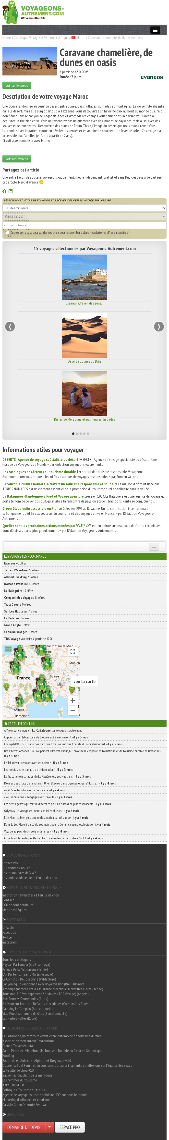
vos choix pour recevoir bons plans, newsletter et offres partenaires (67, 232)
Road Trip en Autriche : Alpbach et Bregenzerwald (36, 1060)
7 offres (20, 611)
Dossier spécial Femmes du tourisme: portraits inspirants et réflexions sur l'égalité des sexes (67, 1065)
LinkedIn (8, 927)
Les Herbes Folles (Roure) (19, 1018)
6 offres (17, 625)
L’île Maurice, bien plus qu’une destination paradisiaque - (46, 817)
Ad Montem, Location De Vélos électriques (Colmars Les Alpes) (46, 1003)
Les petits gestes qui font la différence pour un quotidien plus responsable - (57, 804)
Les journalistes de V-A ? (19, 872)
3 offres (20, 632)
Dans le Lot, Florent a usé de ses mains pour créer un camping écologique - (57, 824)
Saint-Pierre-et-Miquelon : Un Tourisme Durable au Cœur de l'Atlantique (52, 1050)
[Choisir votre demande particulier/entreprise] (49, 1127)
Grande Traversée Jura (17, 1045)
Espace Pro (10, 862)
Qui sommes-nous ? (16, 867)
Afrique (63, 37)
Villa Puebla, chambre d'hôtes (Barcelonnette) (34, 1013)
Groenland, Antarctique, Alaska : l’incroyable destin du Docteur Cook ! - (54, 838)
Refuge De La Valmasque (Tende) (25, 969)
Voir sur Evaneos (17, 85)
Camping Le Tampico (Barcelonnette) (28, 1008)
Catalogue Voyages (27, 37)
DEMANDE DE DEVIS (23, 1127)
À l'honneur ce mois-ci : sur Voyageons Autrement (43, 730)
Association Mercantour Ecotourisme (28, 1040)
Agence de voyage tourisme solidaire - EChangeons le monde (44, 1094)
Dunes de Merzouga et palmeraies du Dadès (84, 419)
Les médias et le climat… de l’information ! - (38, 769)
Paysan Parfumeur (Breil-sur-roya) (26, 964)
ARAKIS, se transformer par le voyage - (35, 790)
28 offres (21, 570)
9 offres (17, 604)
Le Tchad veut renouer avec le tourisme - (36, 762)
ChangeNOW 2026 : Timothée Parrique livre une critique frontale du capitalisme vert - (63, 744)
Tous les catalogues (16, 959)
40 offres (15, 563)
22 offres (21, 584)
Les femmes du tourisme (19, 1080)
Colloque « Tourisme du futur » (24, 1089)
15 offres (18, 590)
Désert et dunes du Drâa (84, 361)
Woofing (8, 1055)
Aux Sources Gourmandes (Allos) (25, 998)
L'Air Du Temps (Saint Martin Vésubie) (27, 974)
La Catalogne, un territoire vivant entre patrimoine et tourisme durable (52, 1035)
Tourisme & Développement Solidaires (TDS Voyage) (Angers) (45, 993)
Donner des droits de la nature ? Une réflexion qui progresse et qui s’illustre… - (60, 783)
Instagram (9, 942)
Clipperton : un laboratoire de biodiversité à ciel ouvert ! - (46, 737)
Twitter (7, 937)
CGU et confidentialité (18, 904)
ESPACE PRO (70, 1127)
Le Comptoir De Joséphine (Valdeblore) (29, 979)
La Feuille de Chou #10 (18, 1070)
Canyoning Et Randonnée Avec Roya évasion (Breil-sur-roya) (43, 983)
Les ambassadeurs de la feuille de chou (29, 877)
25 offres (21, 577)
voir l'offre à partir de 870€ (28, 639)
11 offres (24, 597)
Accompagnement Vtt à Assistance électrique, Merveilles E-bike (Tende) (52, 988)
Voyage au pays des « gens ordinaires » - (36, 831)
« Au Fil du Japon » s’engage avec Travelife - (38, 797)
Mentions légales (14, 909)
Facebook (9, 932)
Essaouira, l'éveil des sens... (84, 303)
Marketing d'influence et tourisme (26, 1099)
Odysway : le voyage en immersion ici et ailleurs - (41, 811)
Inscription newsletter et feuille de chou (30, 895)
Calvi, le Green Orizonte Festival (24, 1104)
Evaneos (49, 37)
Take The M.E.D (13, 1084)
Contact (8, 899)
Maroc (80, 37)
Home (6, 37)
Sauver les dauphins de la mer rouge (27, 1075)
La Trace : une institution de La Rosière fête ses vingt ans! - (47, 776)
